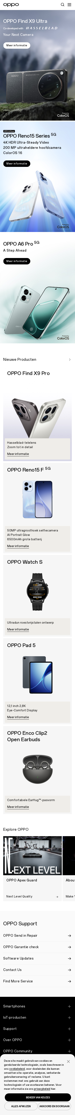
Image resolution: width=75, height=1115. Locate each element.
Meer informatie (16, 45)
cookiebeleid (17, 1069)
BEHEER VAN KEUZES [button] (38, 1097)
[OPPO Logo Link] (11, 5)
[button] (68, 1061)
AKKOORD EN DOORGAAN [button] (54, 1106)
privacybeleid (42, 1089)
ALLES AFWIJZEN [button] (21, 1106)
